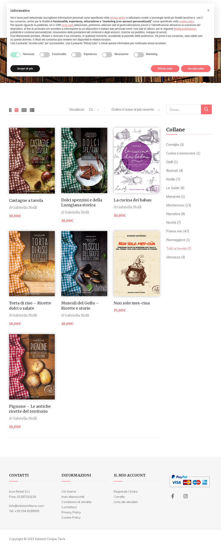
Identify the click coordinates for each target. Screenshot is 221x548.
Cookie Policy (71, 517)
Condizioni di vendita (77, 502)
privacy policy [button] (118, 17)
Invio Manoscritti (73, 497)
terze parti (67, 25)
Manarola (173, 196)
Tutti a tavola (176, 248)
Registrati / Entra (125, 491)
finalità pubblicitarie (185, 28)
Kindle (170, 179)
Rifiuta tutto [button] (165, 68)
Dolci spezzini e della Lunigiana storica (81, 202)
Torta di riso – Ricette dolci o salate (30, 305)
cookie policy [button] (186, 21)
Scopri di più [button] (25, 68)
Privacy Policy (71, 512)
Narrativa (173, 214)
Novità (171, 222)
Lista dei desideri (126, 502)
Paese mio (174, 231)
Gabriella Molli (25, 207)
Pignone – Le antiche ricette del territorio (30, 409)
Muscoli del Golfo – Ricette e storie (80, 305)
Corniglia (172, 144)
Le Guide (173, 188)
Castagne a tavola (26, 200)
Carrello (119, 497)
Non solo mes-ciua (132, 303)
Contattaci (69, 507)
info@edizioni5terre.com (26, 506)
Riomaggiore (175, 240)
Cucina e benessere (181, 153)
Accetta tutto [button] (196, 68)
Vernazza (173, 257)
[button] (208, 10)
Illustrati (172, 170)
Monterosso (175, 205)
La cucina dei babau (133, 199)
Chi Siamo (69, 491)
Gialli (169, 162)
